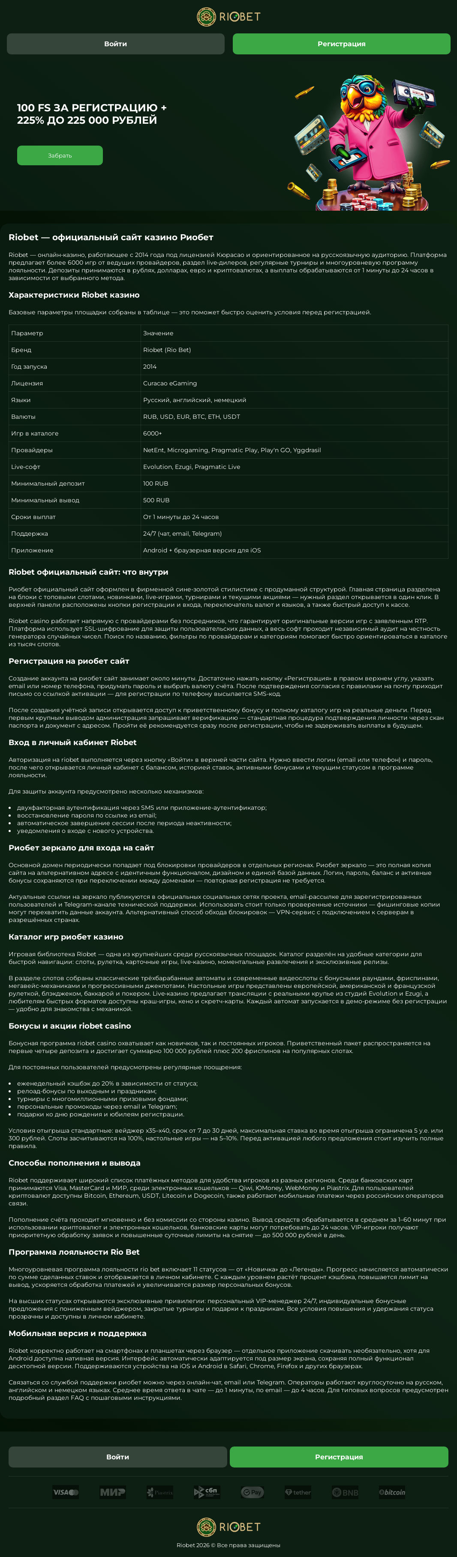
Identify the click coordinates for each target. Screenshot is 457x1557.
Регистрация (342, 44)
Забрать (60, 155)
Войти (115, 44)
